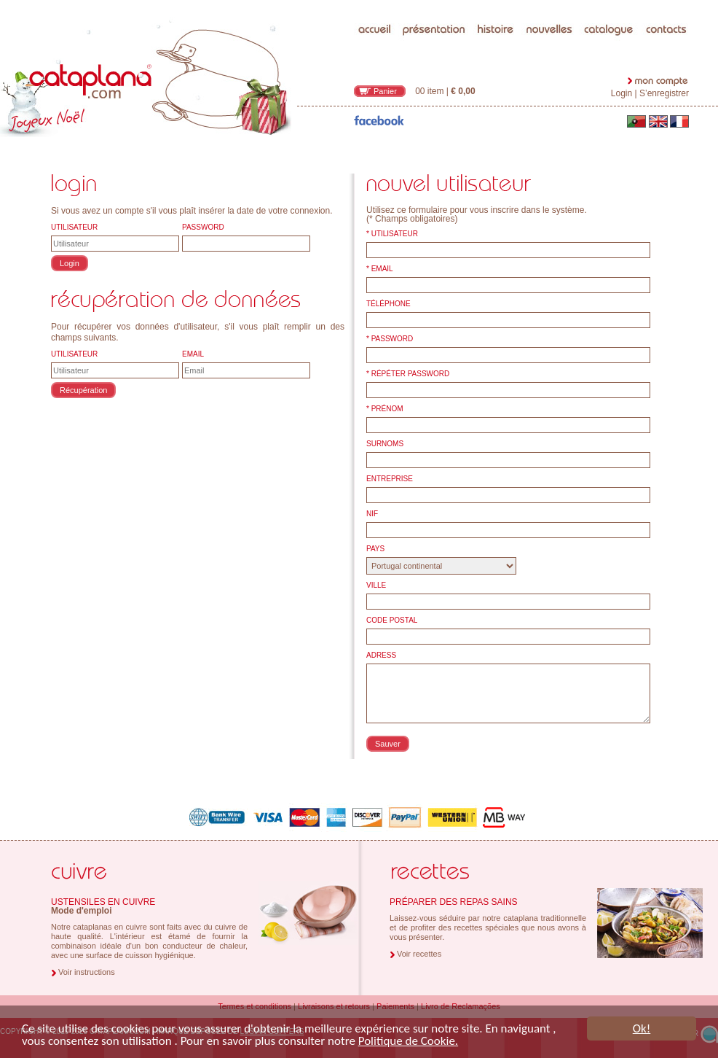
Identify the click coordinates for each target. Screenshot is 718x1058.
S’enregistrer (664, 93)
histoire (496, 3)
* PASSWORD (389, 339)
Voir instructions (86, 972)
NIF (372, 514)
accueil (375, 3)
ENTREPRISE (389, 479)
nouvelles (549, 3)
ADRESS (381, 655)
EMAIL (193, 354)
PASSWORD (203, 227)
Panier (385, 91)
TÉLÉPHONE (388, 304)
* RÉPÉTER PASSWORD (407, 374)
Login (621, 93)
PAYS (375, 549)
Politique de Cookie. (408, 1041)
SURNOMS (384, 444)
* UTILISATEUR (392, 234)
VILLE (376, 585)
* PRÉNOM (384, 409)
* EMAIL (379, 269)
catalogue (609, 3)
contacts (667, 3)
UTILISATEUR (74, 227)
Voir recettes (419, 953)
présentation (435, 3)
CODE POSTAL (391, 620)
